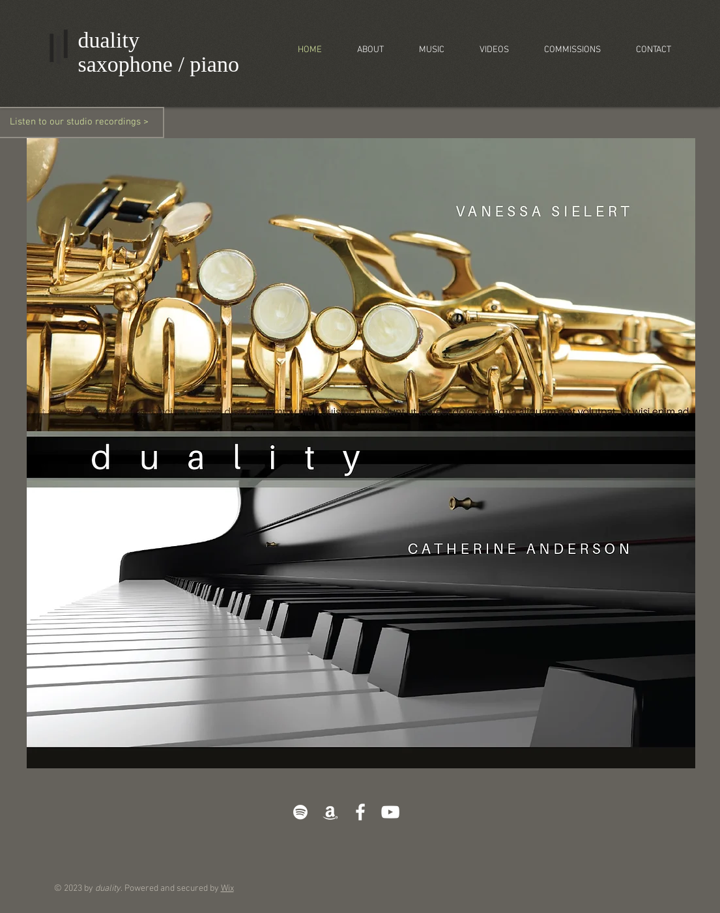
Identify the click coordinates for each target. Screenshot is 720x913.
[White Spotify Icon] (300, 812)
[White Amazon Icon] (330, 812)
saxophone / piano (158, 64)
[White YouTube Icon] (390, 812)
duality (108, 40)
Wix (227, 888)
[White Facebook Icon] (360, 812)
